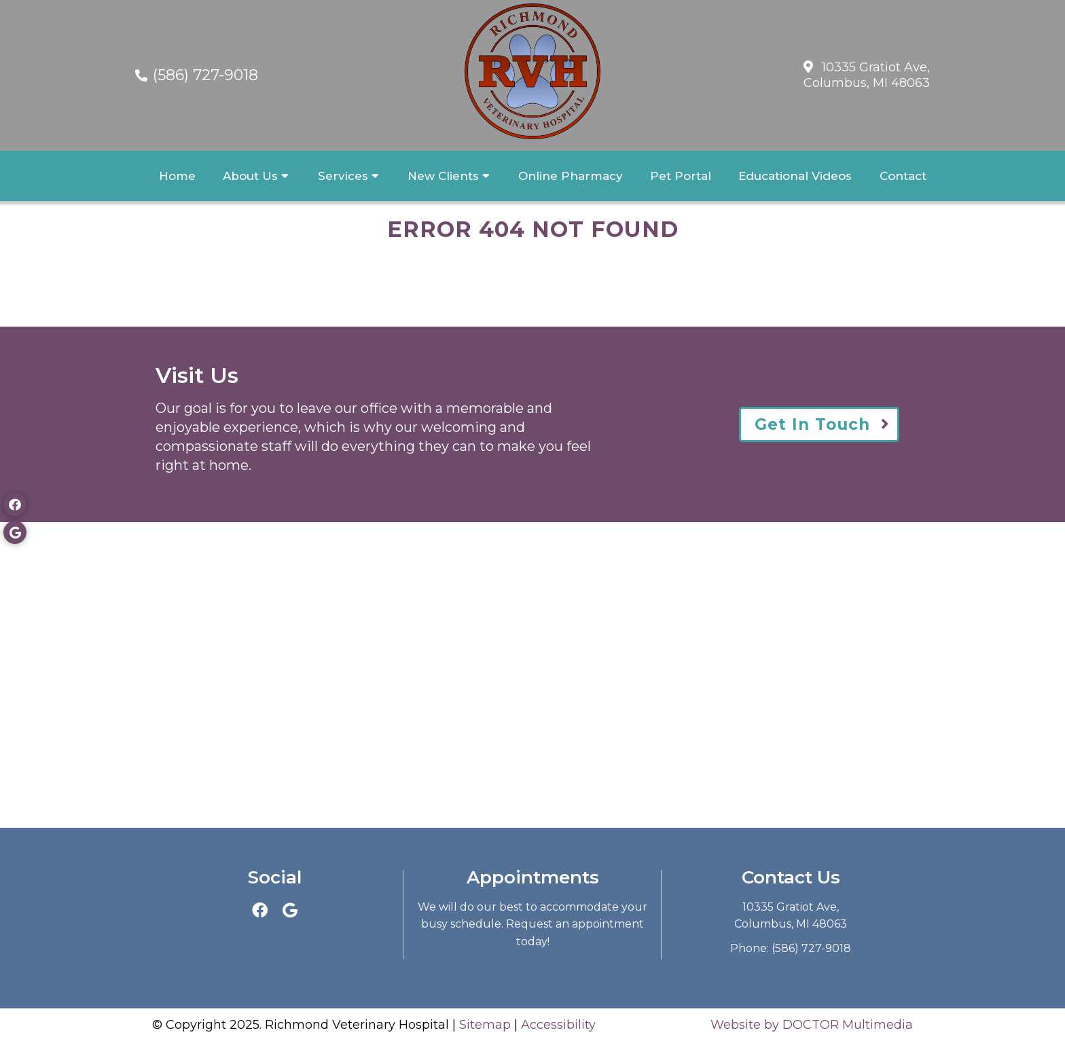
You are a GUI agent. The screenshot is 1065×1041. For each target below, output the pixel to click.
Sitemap (485, 1024)
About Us (250, 176)
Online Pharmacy (570, 176)
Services (343, 176)
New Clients (443, 176)
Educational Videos (795, 176)
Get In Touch (812, 424)
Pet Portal (680, 176)
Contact (903, 176)
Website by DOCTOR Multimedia (811, 1024)
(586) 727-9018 (205, 75)
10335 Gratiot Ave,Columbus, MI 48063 (867, 75)
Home (177, 176)
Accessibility (558, 1024)
